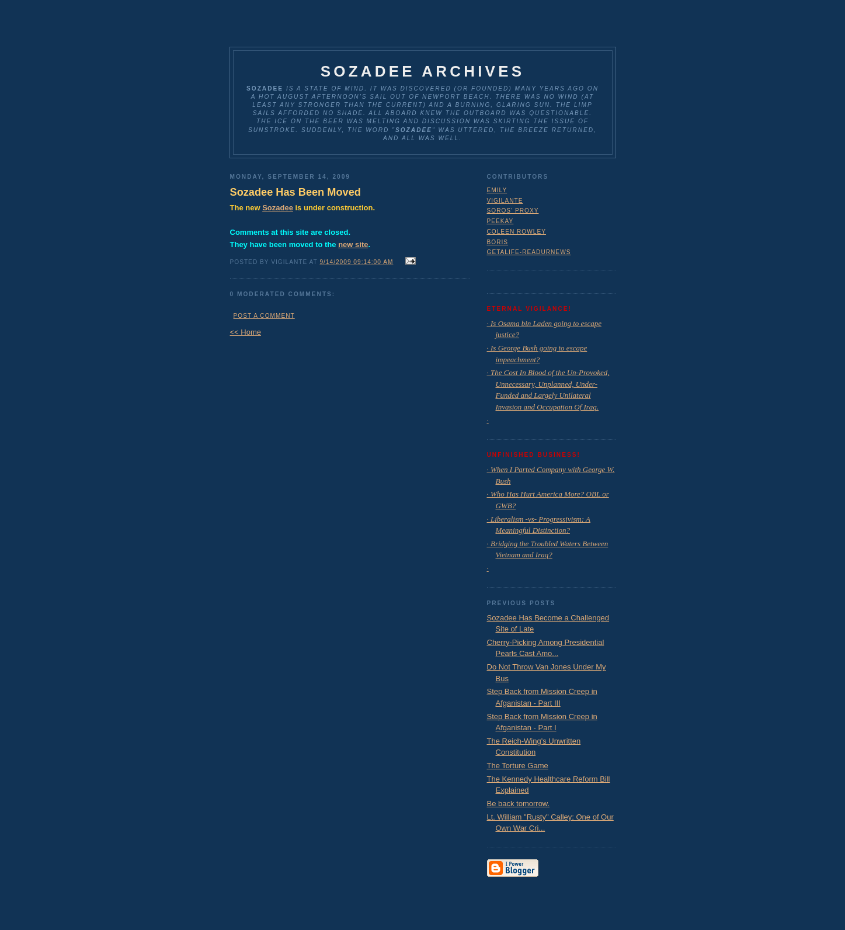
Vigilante (505, 200)
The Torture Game (517, 765)
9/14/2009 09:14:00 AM (356, 262)
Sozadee (277, 207)
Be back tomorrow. (518, 803)
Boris (498, 242)
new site (353, 244)
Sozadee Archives (423, 71)
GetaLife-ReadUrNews (529, 252)
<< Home (245, 332)
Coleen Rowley (517, 231)
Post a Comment (264, 316)
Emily (497, 190)
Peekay (500, 221)
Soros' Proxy (513, 210)
